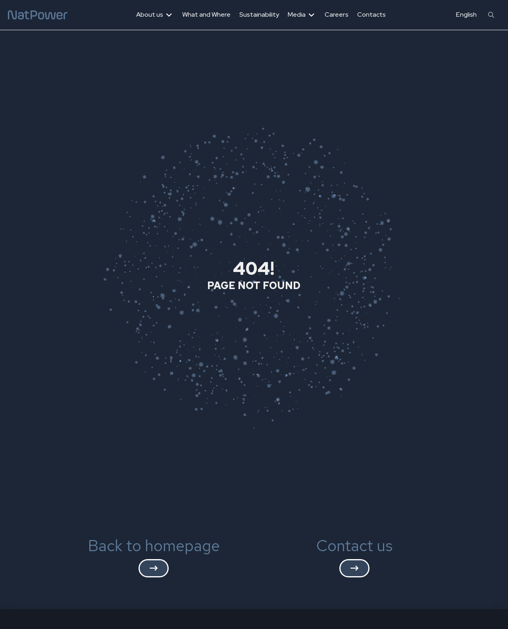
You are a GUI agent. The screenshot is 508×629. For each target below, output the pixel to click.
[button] (491, 15)
